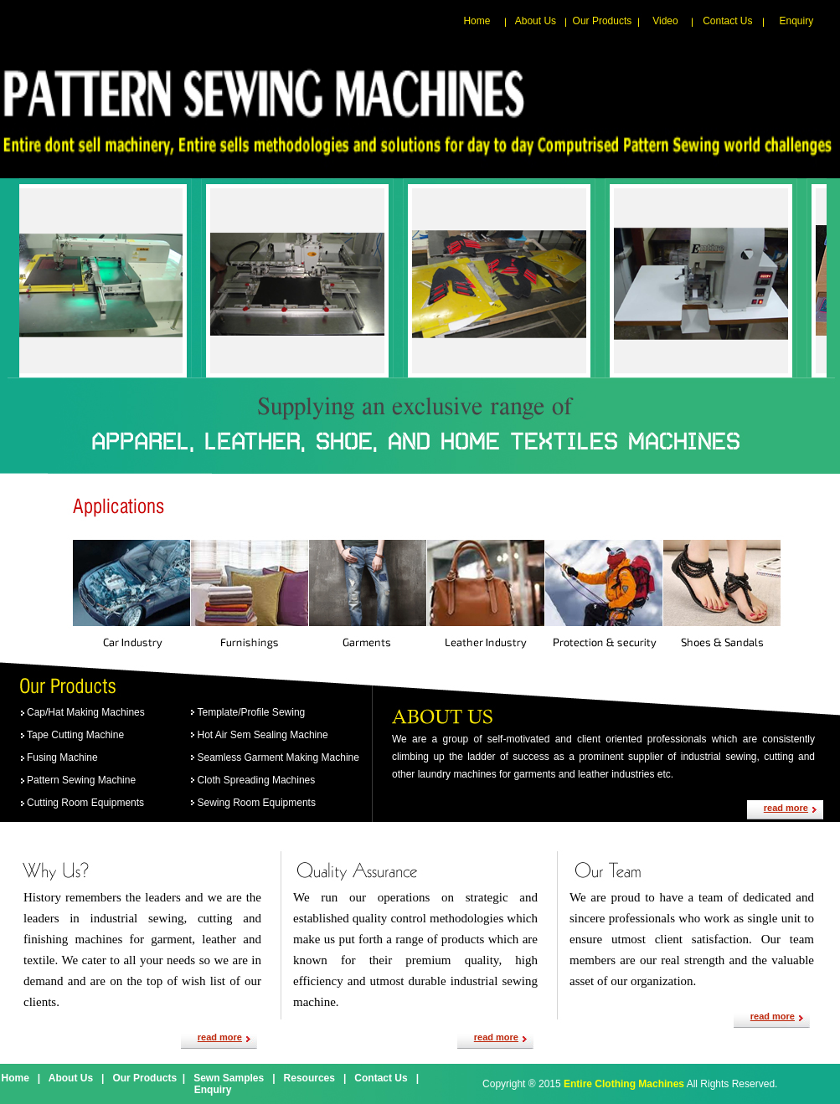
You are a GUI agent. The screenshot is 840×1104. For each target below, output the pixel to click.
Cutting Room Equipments (85, 803)
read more (786, 808)
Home (476, 21)
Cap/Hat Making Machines (86, 712)
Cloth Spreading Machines (257, 780)
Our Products (602, 21)
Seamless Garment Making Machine (278, 757)
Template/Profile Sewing (252, 712)
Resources (309, 1078)
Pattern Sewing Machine (81, 780)
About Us (535, 21)
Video (665, 21)
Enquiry (797, 21)
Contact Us (727, 21)
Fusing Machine (62, 757)
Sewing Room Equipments (257, 803)
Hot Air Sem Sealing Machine (263, 735)
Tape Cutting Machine (75, 735)
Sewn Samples (228, 1078)
